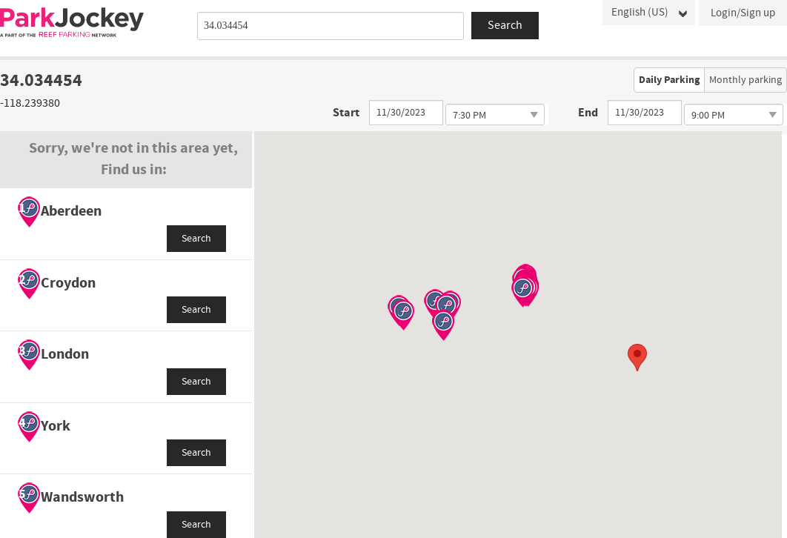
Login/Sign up (743, 13)
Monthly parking (745, 80)
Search (196, 238)
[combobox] (330, 26)
